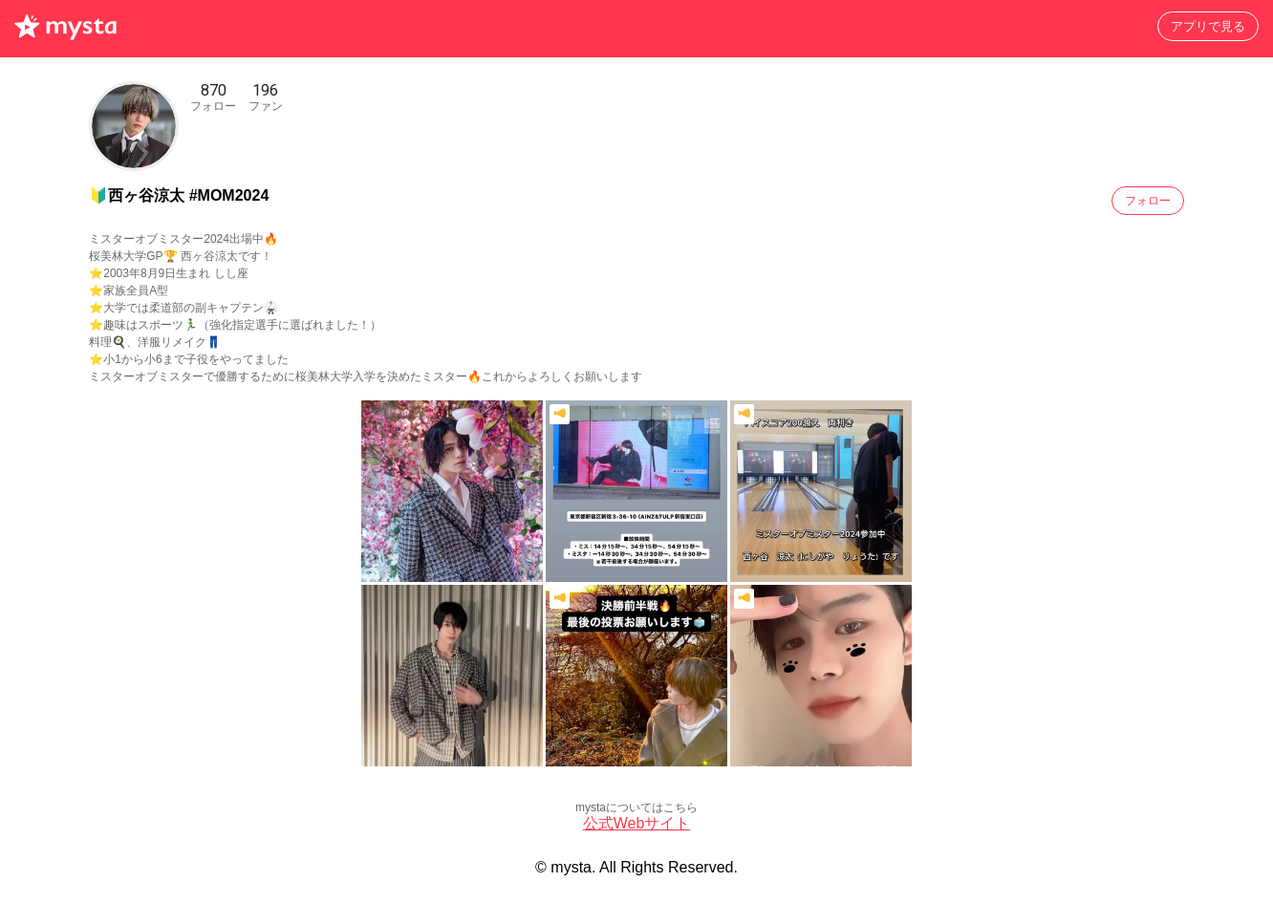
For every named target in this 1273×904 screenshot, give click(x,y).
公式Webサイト (637, 823)
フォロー (1148, 200)
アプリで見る (1208, 26)
